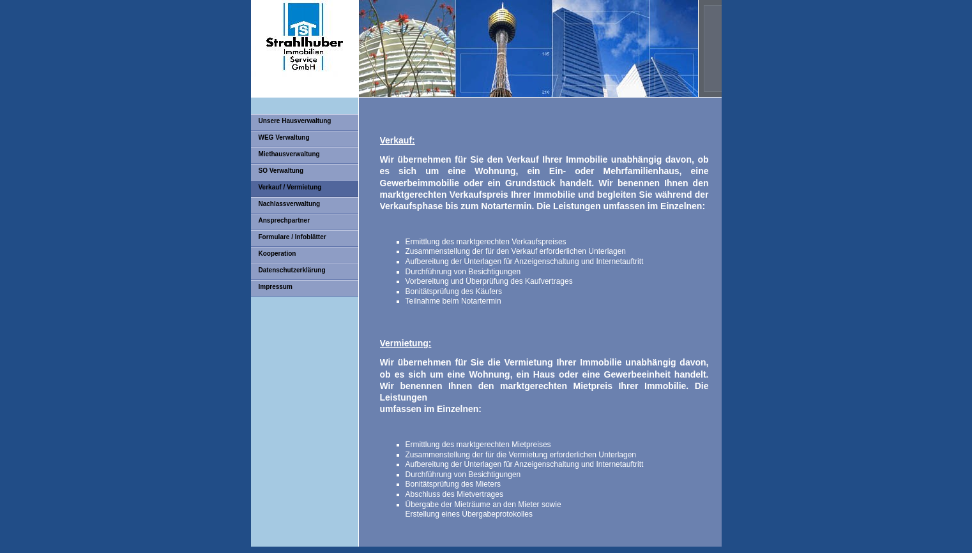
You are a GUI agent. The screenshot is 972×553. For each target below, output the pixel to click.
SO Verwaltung (281, 170)
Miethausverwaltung (289, 154)
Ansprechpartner (284, 220)
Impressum (275, 286)
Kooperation (277, 253)
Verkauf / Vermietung (290, 187)
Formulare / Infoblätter (292, 236)
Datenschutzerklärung (292, 270)
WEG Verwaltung (284, 137)
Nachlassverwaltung (290, 203)
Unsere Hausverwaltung (295, 120)
